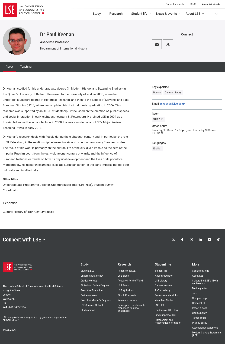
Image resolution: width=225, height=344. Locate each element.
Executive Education (92, 290)
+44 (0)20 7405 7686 (14, 307)
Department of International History (63, 48)
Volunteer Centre (164, 300)
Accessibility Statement (205, 327)
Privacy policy (199, 323)
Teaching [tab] (26, 66)
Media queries (200, 288)
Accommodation (164, 275)
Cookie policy (199, 313)
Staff (193, 4)
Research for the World (130, 280)
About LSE (194, 13)
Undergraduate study (92, 275)
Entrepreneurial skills (166, 295)
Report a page (199, 308)
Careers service (163, 285)
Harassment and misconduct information (168, 321)
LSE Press (123, 285)
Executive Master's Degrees (96, 300)
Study (99, 13)
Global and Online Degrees (95, 285)
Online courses (89, 295)
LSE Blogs (123, 275)
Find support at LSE (165, 315)
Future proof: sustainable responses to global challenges (131, 308)
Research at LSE (127, 271)
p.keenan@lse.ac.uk (172, 103)
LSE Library (161, 280)
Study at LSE (87, 271)
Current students (175, 4)
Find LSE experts (127, 295)
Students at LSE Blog (166, 310)
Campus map (199, 298)
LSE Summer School (92, 305)
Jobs (195, 293)
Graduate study (89, 280)
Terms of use (199, 318)
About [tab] (9, 66)
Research (118, 13)
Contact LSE (198, 303)
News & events (168, 13)
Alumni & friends (211, 4)
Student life (141, 13)
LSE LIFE (159, 305)
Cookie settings (200, 271)
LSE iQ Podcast (126, 290)
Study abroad (88, 310)
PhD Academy (162, 290)
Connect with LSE (24, 240)
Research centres (127, 300)
